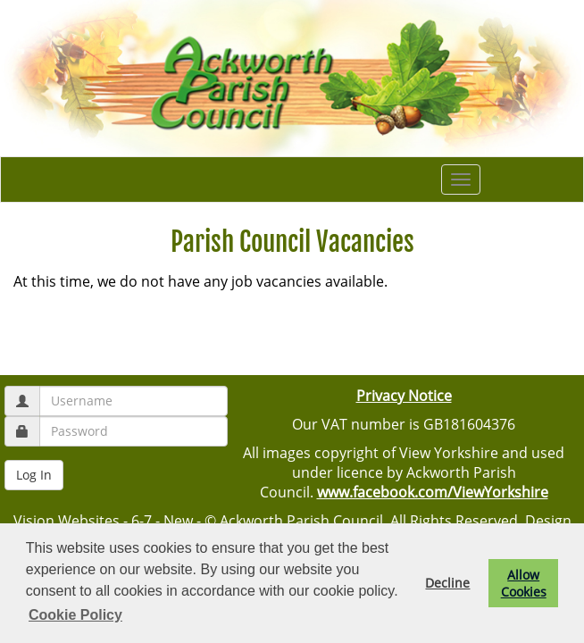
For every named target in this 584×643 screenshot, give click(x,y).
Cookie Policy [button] (75, 614)
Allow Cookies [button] (523, 583)
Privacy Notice (404, 395)
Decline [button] (447, 582)
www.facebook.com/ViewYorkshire (432, 492)
